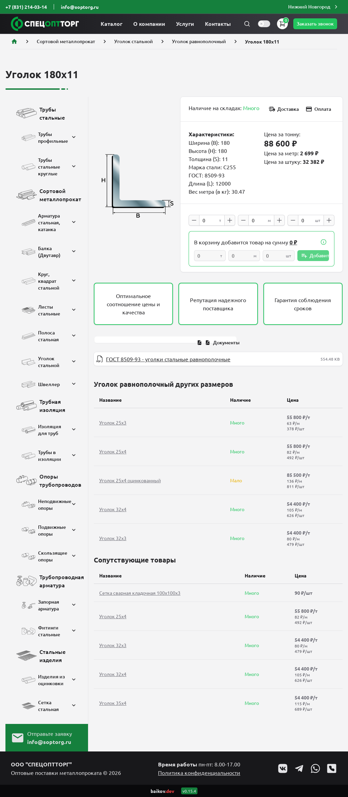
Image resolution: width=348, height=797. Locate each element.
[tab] (218, 342)
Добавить (315, 255)
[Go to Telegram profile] (299, 768)
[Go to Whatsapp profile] (315, 768)
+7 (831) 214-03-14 (26, 7)
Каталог (111, 23)
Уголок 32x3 (112, 538)
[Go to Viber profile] (331, 768)
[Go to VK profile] (282, 768)
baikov (162, 791)
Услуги (185, 23)
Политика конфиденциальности (199, 772)
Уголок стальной (133, 41)
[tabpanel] (218, 359)
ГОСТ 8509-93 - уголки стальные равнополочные (168, 359)
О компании (149, 23)
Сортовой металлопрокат (66, 41)
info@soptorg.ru (80, 7)
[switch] (264, 23)
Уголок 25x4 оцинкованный (130, 480)
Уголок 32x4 (112, 509)
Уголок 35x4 (112, 703)
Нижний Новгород (313, 6)
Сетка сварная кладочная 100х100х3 (139, 593)
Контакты (218, 23)
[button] (314, 6)
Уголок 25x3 (112, 422)
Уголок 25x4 (112, 451)
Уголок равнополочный (199, 41)
